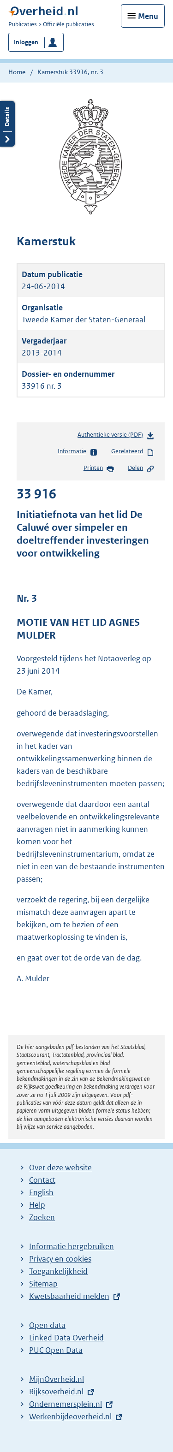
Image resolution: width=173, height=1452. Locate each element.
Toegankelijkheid (58, 1271)
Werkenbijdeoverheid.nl (70, 1416)
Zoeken (42, 1217)
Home (16, 72)
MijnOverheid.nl (56, 1379)
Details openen (7, 124)
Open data (47, 1325)
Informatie (78, 451)
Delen (141, 468)
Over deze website (60, 1167)
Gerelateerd (133, 451)
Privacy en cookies (60, 1259)
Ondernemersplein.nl (65, 1404)
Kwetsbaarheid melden (69, 1296)
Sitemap (43, 1284)
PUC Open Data (56, 1350)
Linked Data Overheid (66, 1338)
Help (37, 1205)
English (41, 1192)
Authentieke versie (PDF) (116, 436)
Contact (42, 1180)
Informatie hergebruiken (71, 1246)
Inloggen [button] (26, 42)
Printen (99, 468)
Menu (148, 16)
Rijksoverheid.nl (56, 1392)
